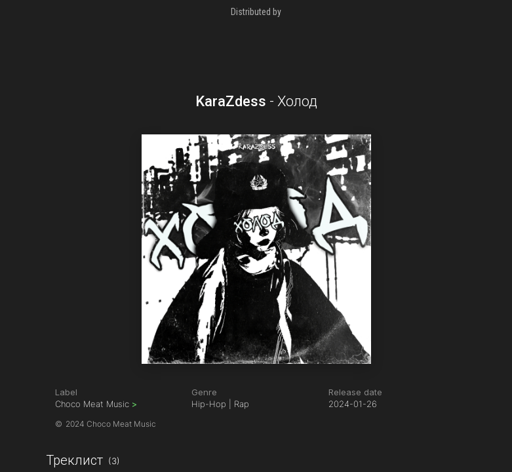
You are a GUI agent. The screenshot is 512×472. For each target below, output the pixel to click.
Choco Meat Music (96, 404)
